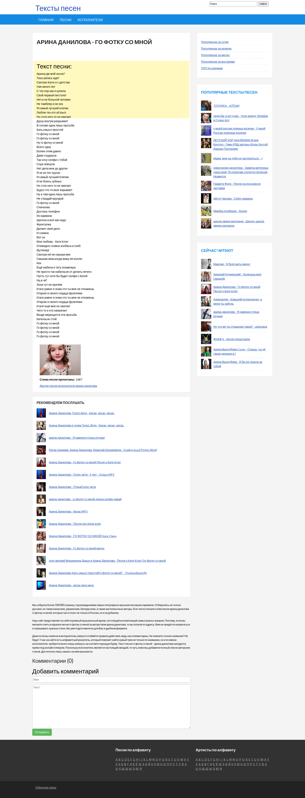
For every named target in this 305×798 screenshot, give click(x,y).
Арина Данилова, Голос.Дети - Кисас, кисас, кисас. (82, 413)
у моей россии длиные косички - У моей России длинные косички (239, 130)
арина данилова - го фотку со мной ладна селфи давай (85, 499)
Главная (45, 20)
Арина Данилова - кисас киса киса (71, 585)
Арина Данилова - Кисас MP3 (68, 511)
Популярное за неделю (216, 48)
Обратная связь (45, 787)
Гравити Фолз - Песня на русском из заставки (237, 186)
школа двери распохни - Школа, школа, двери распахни (239, 223)
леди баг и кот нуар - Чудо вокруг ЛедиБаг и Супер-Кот (240, 118)
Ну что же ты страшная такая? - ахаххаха (240, 326)
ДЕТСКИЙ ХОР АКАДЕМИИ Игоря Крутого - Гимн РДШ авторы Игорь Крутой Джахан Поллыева (240, 144)
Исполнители (90, 20)
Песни (65, 20)
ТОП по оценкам (212, 68)
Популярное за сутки (215, 42)
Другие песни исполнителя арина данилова (68, 386)
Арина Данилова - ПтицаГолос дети (72, 487)
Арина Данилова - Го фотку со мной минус (77, 548)
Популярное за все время (218, 61)
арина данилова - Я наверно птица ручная (77, 437)
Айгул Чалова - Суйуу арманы (233, 198)
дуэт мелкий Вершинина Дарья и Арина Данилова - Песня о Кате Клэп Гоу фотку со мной (107, 560)
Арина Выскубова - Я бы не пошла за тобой (237, 364)
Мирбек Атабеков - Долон (230, 211)
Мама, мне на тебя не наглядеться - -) (238, 158)
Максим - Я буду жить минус (231, 264)
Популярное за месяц (215, 55)
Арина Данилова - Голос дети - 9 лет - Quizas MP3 (81, 474)
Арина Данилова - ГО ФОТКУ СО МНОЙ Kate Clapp (83, 536)
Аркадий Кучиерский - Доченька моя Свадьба (237, 276)
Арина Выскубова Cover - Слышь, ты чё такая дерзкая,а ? (239, 351)
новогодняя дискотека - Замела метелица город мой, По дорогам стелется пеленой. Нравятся (240, 172)
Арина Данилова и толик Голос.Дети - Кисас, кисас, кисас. (86, 425)
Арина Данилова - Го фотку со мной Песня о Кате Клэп (85, 462)
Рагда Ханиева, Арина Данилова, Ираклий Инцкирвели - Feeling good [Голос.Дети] (103, 450)
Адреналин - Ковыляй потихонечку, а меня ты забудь (237, 301)
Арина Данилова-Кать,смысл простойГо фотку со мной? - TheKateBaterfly (98, 573)
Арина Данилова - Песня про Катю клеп (75, 523)
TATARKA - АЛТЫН (226, 105)
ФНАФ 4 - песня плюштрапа (231, 339)
